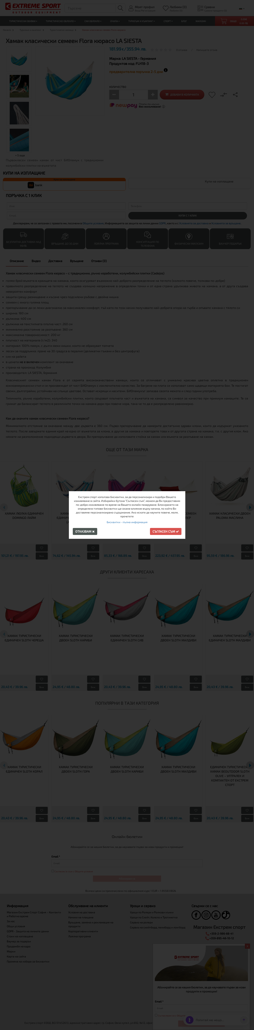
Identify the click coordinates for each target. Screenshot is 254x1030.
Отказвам (85, 531)
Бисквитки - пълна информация (127, 522)
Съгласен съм (166, 531)
